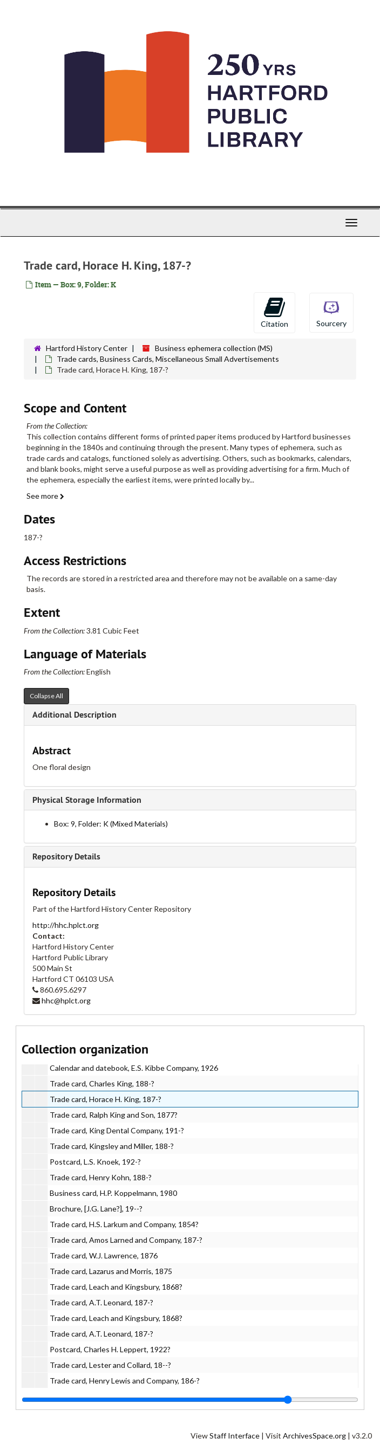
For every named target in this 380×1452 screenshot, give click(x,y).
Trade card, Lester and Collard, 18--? (110, 1365)
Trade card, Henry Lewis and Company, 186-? (125, 1380)
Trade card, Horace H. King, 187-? (105, 1099)
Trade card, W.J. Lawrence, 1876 (104, 1255)
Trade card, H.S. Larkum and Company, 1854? (124, 1224)
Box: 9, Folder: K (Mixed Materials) (111, 823)
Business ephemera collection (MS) (214, 348)
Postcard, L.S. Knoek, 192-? (95, 1161)
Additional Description (74, 714)
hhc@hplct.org (66, 1000)
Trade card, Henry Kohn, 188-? (101, 1177)
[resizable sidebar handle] (190, 1399)
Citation (274, 312)
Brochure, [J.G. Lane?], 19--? (96, 1208)
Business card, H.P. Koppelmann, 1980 (113, 1193)
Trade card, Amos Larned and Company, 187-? (126, 1239)
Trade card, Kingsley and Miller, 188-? (112, 1146)
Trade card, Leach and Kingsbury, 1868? (116, 1286)
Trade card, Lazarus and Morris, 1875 (111, 1271)
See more (45, 495)
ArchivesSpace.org (314, 1435)
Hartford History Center (86, 348)
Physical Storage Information (86, 800)
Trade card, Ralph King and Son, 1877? (114, 1114)
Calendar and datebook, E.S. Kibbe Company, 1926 (134, 1067)
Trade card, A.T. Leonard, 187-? (101, 1302)
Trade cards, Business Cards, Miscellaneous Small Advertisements (168, 358)
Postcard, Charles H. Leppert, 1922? (110, 1349)
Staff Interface (234, 1435)
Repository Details (66, 856)
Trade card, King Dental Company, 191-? (117, 1130)
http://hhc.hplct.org (65, 925)
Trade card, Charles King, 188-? (102, 1083)
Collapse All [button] (46, 696)
